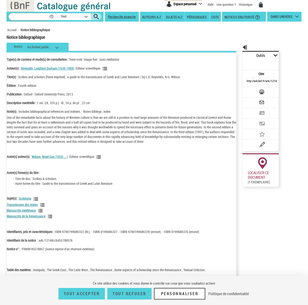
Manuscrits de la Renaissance (26, 221)
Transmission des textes (22, 209)
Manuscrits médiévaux (21, 215)
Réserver (246, 189)
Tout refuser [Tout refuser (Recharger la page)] (129, 293)
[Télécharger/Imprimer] (249, 81)
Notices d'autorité (239, 16)
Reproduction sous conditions (279, 189)
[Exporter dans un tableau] (251, 100)
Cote (215, 16)
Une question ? (226, 4)
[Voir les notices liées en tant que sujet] (36, 204)
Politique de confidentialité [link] (228, 293)
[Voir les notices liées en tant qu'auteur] (106, 69)
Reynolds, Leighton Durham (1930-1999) (47, 68)
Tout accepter (82, 293)
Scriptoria (25, 203)
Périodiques (197, 16)
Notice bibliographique (35, 30)
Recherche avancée (122, 16)
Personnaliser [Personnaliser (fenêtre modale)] (180, 293)
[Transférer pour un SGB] (250, 109)
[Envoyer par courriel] (248, 91)
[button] (51, 16)
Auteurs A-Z (151, 16)
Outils (237, 55)
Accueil (12, 30)
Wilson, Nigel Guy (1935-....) (50, 161)
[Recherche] (29, 16)
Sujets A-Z (174, 16)
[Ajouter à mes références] (251, 119)
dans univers (281, 18)
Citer (240, 63)
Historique (246, 4)
